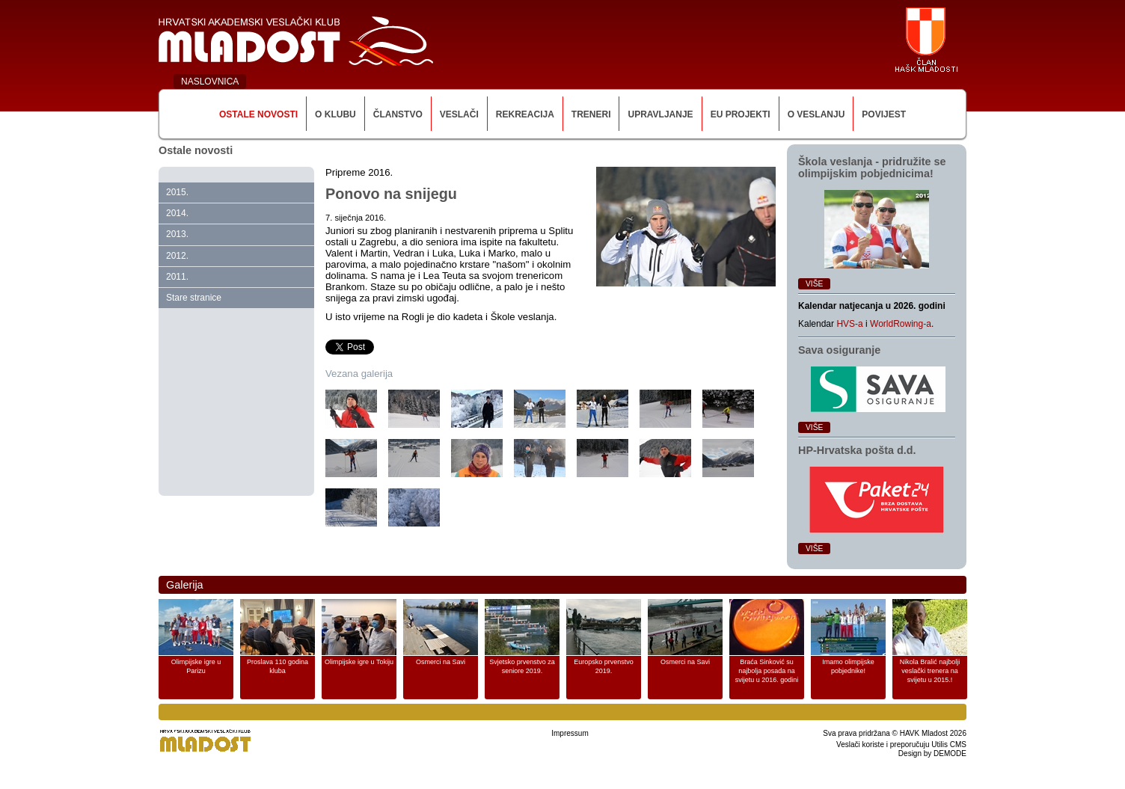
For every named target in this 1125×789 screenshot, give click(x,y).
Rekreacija (525, 114)
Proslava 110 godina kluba (277, 666)
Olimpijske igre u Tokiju (359, 662)
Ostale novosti (258, 114)
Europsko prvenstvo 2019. (604, 666)
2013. (177, 234)
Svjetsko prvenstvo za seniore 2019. (522, 666)
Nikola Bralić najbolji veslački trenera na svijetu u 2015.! (930, 671)
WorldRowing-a (900, 324)
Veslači (459, 114)
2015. (177, 192)
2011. (177, 276)
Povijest (884, 114)
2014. (177, 213)
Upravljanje (660, 114)
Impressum (569, 733)
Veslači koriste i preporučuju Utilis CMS (901, 744)
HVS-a (849, 324)
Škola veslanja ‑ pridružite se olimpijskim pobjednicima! (872, 167)
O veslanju (816, 114)
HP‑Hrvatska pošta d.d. (857, 450)
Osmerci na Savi (440, 662)
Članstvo (398, 114)
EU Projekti (740, 114)
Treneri (591, 114)
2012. (177, 256)
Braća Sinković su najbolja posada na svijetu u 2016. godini (767, 671)
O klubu (335, 114)
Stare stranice (193, 297)
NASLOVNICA (210, 81)
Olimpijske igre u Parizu (196, 666)
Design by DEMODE (932, 753)
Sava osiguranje (839, 350)
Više (814, 284)
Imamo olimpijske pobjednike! (848, 666)
